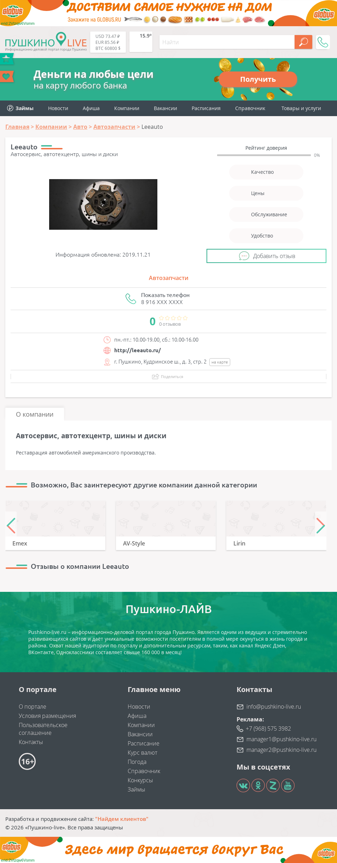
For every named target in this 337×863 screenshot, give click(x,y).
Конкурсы (140, 780)
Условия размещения (47, 716)
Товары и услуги (301, 108)
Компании (126, 108)
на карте (219, 362)
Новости (58, 108)
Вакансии (165, 108)
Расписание (143, 743)
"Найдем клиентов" (122, 818)
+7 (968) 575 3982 (268, 728)
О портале (32, 706)
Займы (136, 789)
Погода (137, 762)
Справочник (250, 108)
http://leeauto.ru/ (137, 350)
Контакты (31, 742)
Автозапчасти (168, 278)
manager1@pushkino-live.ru (281, 739)
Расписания (206, 108)
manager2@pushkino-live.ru (281, 750)
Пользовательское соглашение (43, 729)
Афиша (91, 108)
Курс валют (142, 752)
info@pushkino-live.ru (273, 706)
